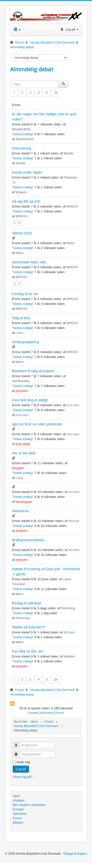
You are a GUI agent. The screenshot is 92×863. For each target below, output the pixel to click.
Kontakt (18, 809)
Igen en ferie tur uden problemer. (37, 424)
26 (55, 92)
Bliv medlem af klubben (29, 805)
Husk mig (23, 762)
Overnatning (21, 148)
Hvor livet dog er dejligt (30, 400)
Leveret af (35, 712)
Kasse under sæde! (27, 172)
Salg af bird (21, 318)
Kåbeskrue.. (21, 511)
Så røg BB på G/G (26, 201)
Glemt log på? (23, 777)
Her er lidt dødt (23, 453)
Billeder (18, 822)
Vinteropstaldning (25, 342)
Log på (21, 769)
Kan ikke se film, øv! (27, 651)
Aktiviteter (20, 814)
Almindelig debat (31, 69)
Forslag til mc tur (25, 294)
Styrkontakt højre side (29, 262)
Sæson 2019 (22, 233)
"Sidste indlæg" (23, 134)
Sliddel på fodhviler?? (29, 627)
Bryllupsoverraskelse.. (29, 540)
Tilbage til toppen (75, 853)
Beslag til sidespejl (26, 603)
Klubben (19, 800)
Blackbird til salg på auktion (33, 371)
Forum (17, 818)
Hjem (16, 796)
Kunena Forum (53, 712)
